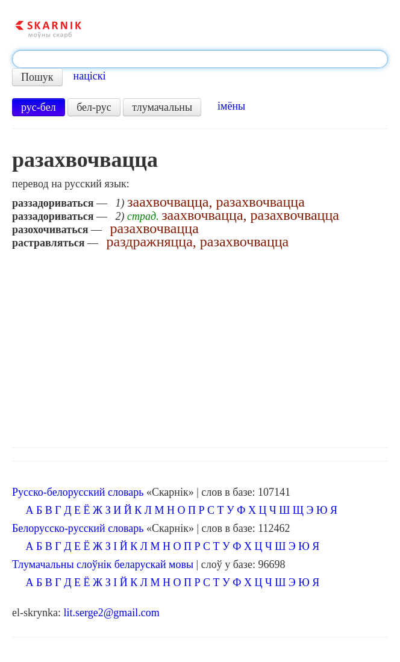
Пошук (37, 77)
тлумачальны (162, 107)
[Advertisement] (200, 345)
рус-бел (38, 107)
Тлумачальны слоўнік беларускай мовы (102, 564)
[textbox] (200, 59)
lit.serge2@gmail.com (111, 613)
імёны (231, 106)
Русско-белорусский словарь (77, 492)
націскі (89, 76)
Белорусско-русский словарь (78, 528)
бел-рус (94, 107)
